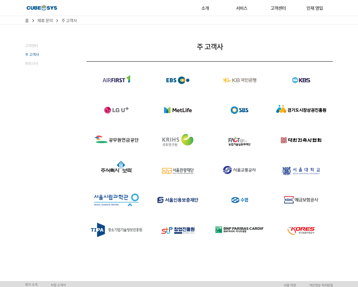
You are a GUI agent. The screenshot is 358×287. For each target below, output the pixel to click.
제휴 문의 (45, 20)
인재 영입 (315, 8)
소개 (205, 8)
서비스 (241, 8)
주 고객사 (69, 20)
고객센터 (278, 8)
